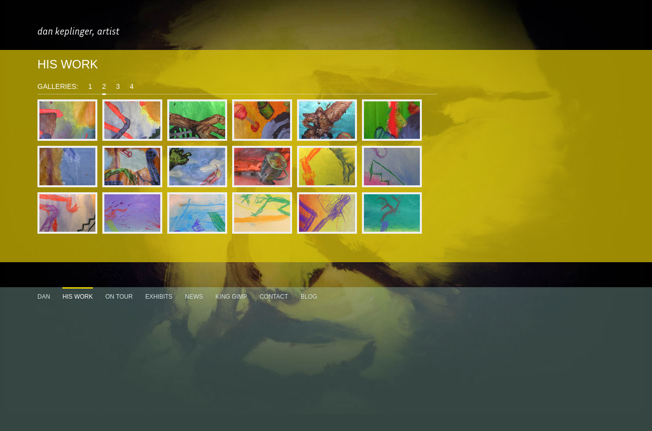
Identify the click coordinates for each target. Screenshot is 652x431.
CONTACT (274, 296)
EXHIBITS (159, 296)
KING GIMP (231, 296)
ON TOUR (119, 296)
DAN (43, 296)
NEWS (194, 296)
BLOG (309, 296)
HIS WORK (77, 296)
